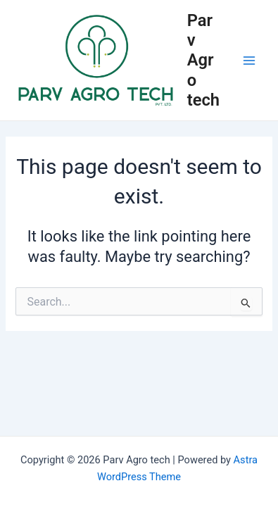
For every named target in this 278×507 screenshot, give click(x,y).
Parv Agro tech (203, 61)
